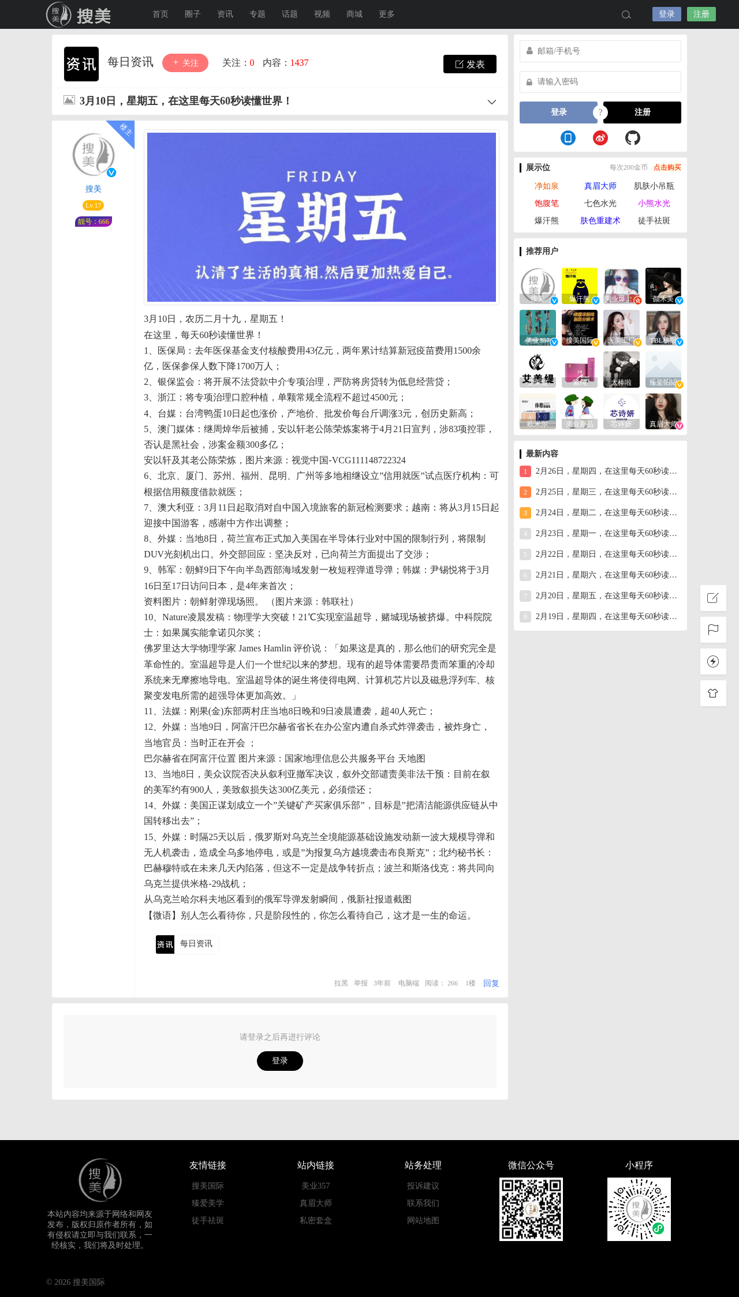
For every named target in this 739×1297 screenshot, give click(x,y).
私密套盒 (316, 1220)
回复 (491, 983)
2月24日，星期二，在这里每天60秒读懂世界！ (600, 513)
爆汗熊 (547, 220)
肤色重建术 (600, 220)
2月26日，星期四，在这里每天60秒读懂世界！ (600, 471)
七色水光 (600, 203)
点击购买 (667, 167)
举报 (361, 983)
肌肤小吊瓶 (654, 186)
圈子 (193, 14)
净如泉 (547, 186)
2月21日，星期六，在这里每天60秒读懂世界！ (600, 575)
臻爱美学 (208, 1203)
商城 (354, 14)
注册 (701, 14)
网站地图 (423, 1220)
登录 (667, 14)
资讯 (225, 14)
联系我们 (423, 1203)
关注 (185, 63)
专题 (257, 14)
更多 (387, 14)
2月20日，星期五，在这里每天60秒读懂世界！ (600, 596)
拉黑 (341, 983)
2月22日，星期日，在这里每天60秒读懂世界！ (600, 554)
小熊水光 (654, 203)
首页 (160, 14)
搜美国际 (81, 14)
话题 (290, 14)
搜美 (93, 189)
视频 (322, 14)
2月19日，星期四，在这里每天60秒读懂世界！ (600, 617)
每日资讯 (131, 61)
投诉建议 (423, 1186)
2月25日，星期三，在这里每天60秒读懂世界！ (600, 492)
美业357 (315, 1186)
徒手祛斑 (654, 220)
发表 (470, 64)
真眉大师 (600, 186)
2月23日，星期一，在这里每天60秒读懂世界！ (600, 533)
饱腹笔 (547, 203)
